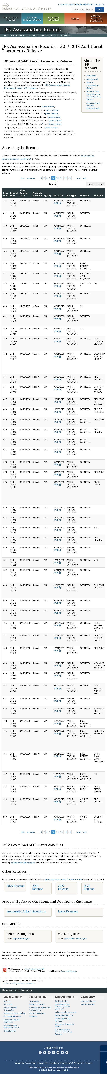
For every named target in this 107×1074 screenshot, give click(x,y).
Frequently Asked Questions (26, 911)
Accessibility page (68, 971)
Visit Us (75, 18)
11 (57, 178)
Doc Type (71, 195)
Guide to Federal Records (65, 1012)
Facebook (40, 1052)
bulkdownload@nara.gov (23, 862)
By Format (8, 1004)
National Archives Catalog (14, 1013)
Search (99, 9)
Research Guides (64, 996)
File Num (84, 195)
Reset (100, 184)
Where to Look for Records (62, 1019)
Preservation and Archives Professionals (40, 1008)
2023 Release (37, 887)
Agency (47, 195)
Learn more (82, 1069)
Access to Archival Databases (11, 1020)
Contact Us (99, 4)
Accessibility (30, 1063)
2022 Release (63, 887)
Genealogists (35, 1001)
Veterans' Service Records (32, 18)
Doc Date (58, 195)
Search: (52, 183)
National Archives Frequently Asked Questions (62, 1006)
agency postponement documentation (63, 879)
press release (48, 106)
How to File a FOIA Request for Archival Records (63, 1031)
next (78, 178)
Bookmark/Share (84, 4)
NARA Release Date (24, 193)
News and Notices (88, 1001)
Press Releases (68, 911)
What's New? (88, 996)
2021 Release (89, 887)
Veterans (33, 1016)
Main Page (91, 75)
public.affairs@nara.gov (75, 938)
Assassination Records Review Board (93, 105)
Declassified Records (64, 1015)
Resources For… (38, 996)
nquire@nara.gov (21, 938)
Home (6, 35)
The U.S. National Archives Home (26, 6)
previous (31, 178)
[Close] (103, 1048)
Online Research (13, 996)
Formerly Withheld (37, 194)
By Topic (7, 1001)
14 (69, 178)
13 (65, 178)
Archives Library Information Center (11, 1026)
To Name (98, 195)
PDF (56, 203)
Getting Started (61, 1001)
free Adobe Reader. (34, 969)
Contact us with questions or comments (19, 983)
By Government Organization (10, 1008)
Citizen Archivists (66, 4)
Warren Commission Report (92, 85)
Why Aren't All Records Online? (64, 1025)
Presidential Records (12, 1016)
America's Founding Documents (96, 18)
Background (92, 79)
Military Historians (36, 1004)
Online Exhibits (10, 1031)
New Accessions (88, 1004)
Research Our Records (10, 18)
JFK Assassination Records (43, 35)
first (23, 178)
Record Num (14, 194)
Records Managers (37, 1013)
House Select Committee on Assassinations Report (93, 95)
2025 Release (15, 886)
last (84, 178)
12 (61, 178)
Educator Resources (53, 18)
